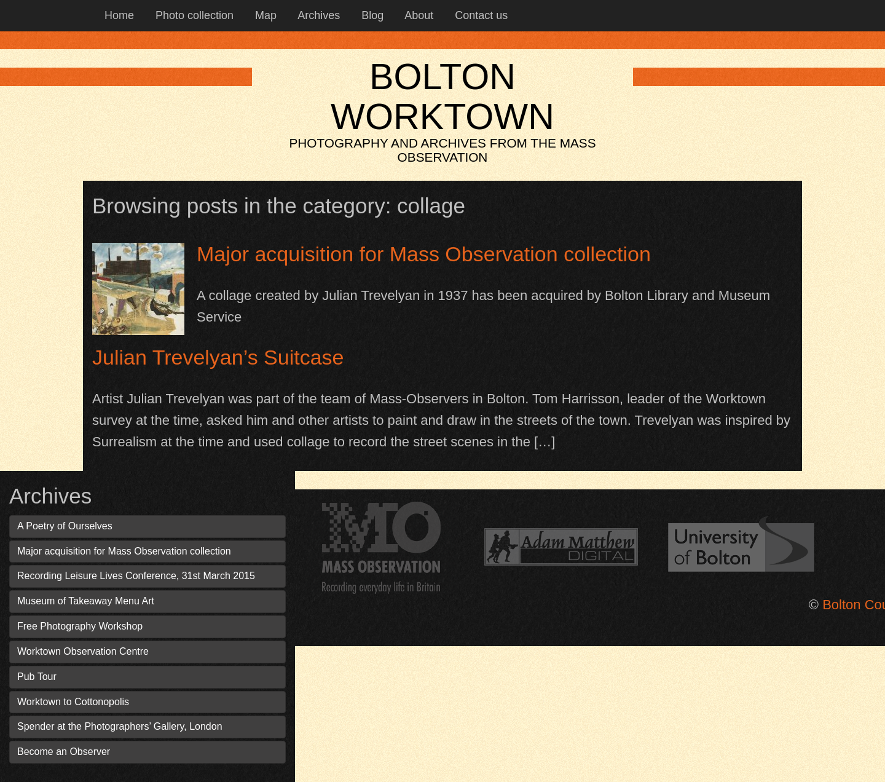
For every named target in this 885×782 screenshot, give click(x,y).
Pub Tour (37, 676)
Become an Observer (63, 751)
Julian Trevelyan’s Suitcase (218, 357)
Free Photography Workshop (80, 626)
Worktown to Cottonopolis (73, 702)
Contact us (480, 15)
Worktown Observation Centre (83, 651)
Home (117, 15)
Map (264, 15)
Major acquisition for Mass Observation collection (424, 254)
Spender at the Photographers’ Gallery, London (119, 726)
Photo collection (193, 15)
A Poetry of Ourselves (64, 526)
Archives (317, 15)
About (417, 15)
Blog (371, 15)
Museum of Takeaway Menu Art (85, 601)
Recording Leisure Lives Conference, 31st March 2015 (136, 576)
